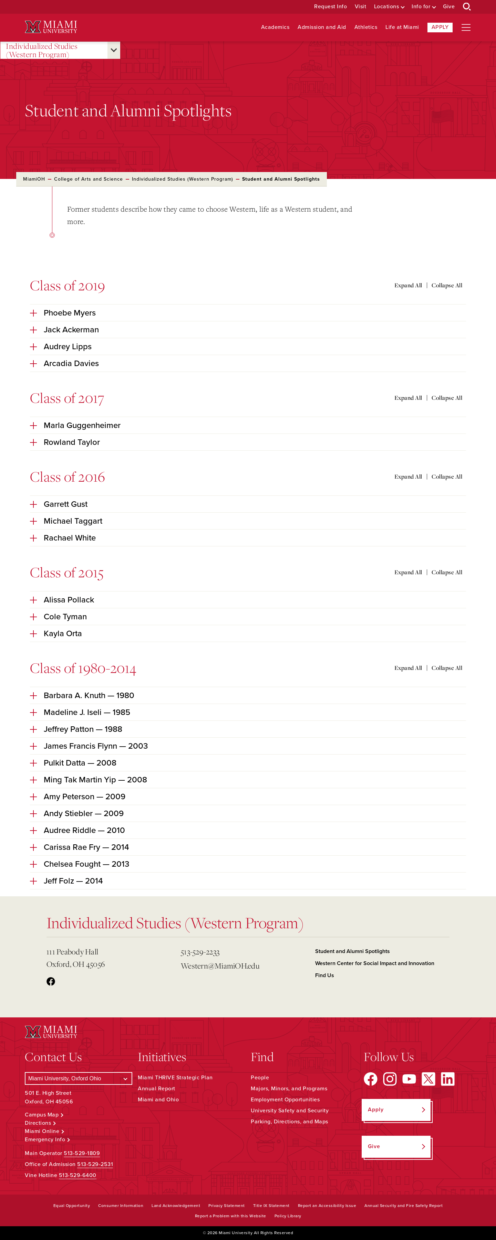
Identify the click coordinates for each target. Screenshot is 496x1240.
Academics (275, 27)
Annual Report (156, 1088)
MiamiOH (34, 179)
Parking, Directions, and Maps (289, 1121)
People (260, 1077)
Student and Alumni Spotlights (352, 951)
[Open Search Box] (467, 7)
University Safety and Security (290, 1110)
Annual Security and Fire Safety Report (403, 1205)
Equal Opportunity (71, 1205)
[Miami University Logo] (51, 27)
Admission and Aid (322, 27)
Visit (360, 6)
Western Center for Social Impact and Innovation (374, 963)
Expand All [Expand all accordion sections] (408, 285)
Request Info (330, 6)
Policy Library (288, 1216)
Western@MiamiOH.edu (220, 966)
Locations (386, 6)
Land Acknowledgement (176, 1205)
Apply (440, 27)
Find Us (324, 975)
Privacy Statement (226, 1205)
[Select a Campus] (78, 1078)
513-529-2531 (95, 1164)
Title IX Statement (271, 1205)
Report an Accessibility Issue (327, 1205)
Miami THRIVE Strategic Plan (175, 1077)
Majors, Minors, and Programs (289, 1088)
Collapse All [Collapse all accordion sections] (447, 285)
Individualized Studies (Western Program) (42, 50)
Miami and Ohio (158, 1099)
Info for (421, 6)
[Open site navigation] (466, 27)
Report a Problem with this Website (230, 1216)
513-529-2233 (200, 951)
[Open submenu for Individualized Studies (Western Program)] (113, 50)
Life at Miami (402, 27)
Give (449, 6)
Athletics (366, 27)
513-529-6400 (77, 1175)
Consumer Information (120, 1205)
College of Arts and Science (88, 179)
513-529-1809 (82, 1153)
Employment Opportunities (285, 1099)
